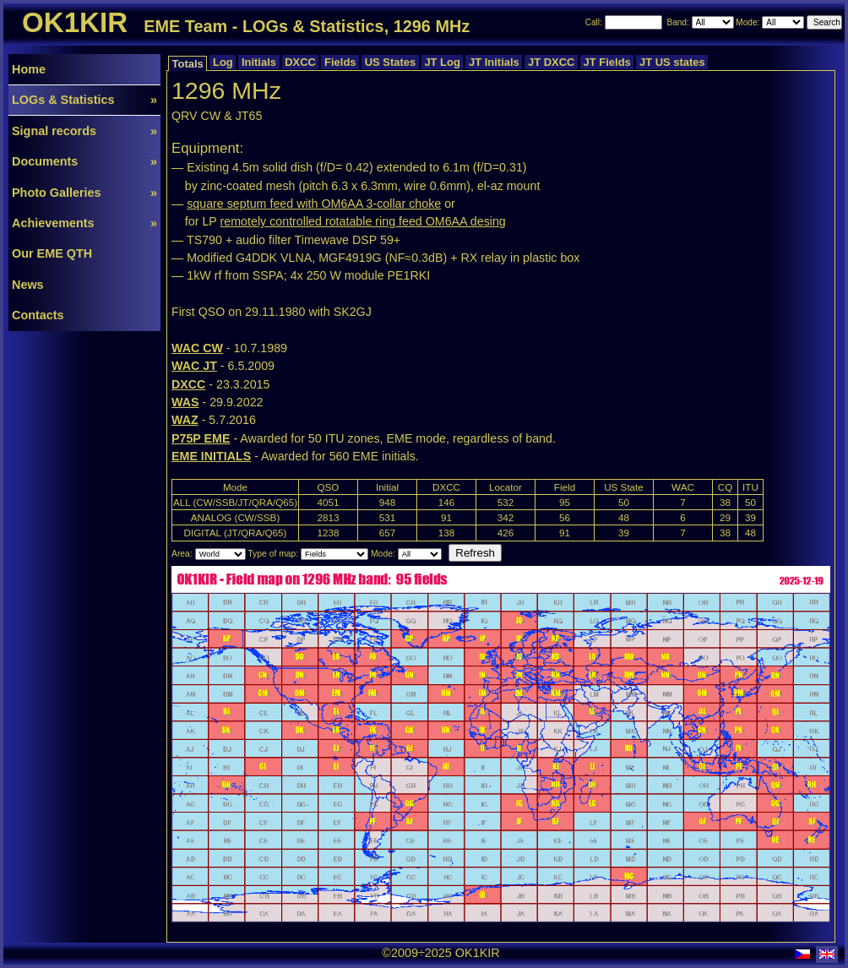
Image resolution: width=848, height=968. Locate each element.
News (28, 284)
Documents (84, 161)
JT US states (672, 62)
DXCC (300, 62)
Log (222, 62)
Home (29, 69)
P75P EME (200, 438)
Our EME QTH (52, 253)
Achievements (84, 223)
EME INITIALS (211, 456)
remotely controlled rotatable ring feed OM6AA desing (363, 221)
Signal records (84, 131)
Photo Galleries (84, 192)
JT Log (442, 62)
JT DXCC (551, 62)
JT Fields (606, 62)
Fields (340, 62)
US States (390, 62)
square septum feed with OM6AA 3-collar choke (314, 203)
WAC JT (194, 366)
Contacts (38, 315)
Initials (258, 62)
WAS (184, 402)
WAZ (184, 420)
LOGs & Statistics (84, 99)
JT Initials (493, 62)
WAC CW (197, 348)
